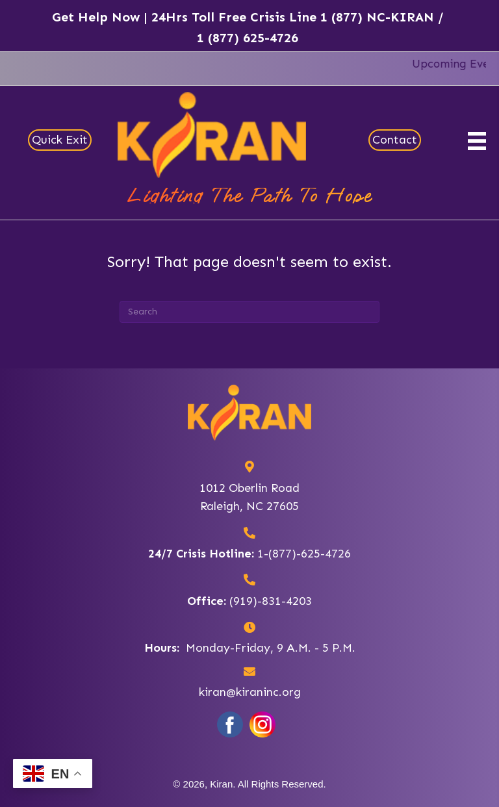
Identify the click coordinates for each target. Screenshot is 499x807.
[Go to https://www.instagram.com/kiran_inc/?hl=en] (262, 724)
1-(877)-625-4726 (304, 553)
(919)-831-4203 (270, 601)
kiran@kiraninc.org (250, 692)
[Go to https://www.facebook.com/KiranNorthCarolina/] (230, 724)
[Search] (249, 312)
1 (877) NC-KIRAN (377, 17)
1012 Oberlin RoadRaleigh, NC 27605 (249, 497)
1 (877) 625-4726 (247, 37)
